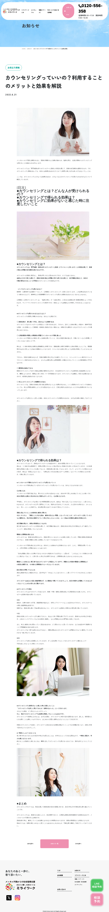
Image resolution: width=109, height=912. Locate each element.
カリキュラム (78, 885)
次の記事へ (78, 844)
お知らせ (28, 48)
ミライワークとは (80, 875)
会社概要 (60, 875)
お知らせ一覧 (54, 844)
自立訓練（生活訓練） (81, 882)
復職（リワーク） (80, 879)
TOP (18, 10)
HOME (23, 48)
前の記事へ (30, 844)
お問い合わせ (61, 889)
